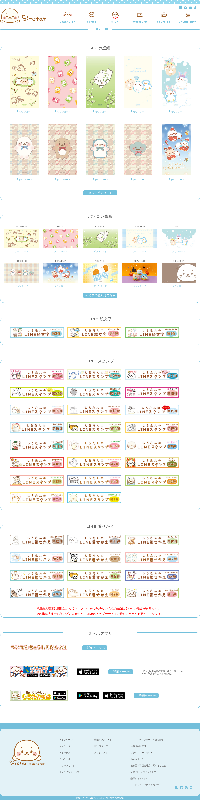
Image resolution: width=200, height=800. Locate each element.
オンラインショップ (69, 772)
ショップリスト (67, 765)
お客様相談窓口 (138, 746)
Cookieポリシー (138, 759)
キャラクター (66, 746)
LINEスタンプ (101, 746)
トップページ (66, 739)
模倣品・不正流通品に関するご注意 (148, 765)
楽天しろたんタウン (140, 778)
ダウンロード (24, 111)
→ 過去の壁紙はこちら (100, 192)
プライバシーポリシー (141, 752)
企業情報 (159, 739)
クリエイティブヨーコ (141, 739)
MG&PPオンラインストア (143, 772)
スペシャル (64, 759)
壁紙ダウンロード (103, 739)
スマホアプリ (100, 752)
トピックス (64, 752)
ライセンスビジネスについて (144, 785)
